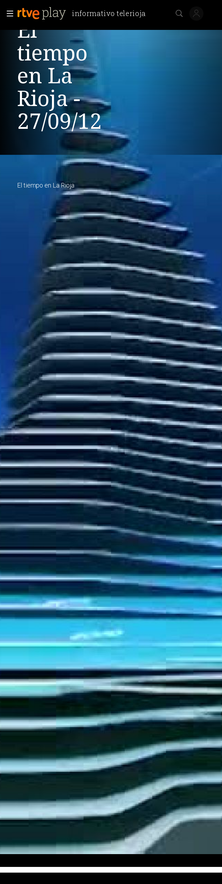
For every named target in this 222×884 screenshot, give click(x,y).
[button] (8, 13)
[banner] (84, 13)
